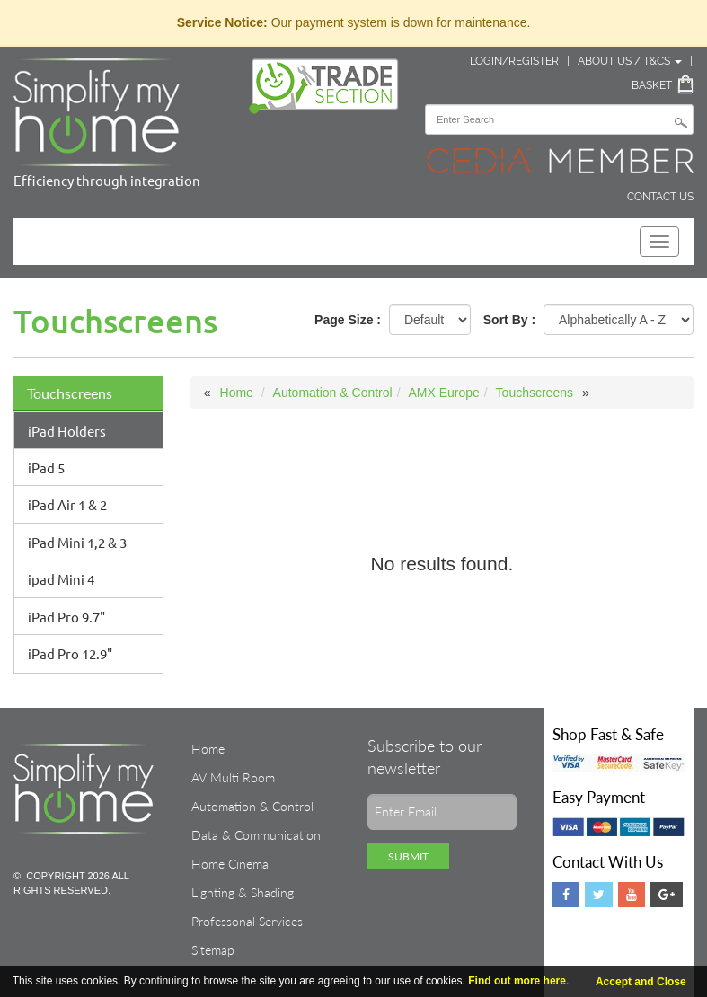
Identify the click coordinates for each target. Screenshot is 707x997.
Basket (652, 85)
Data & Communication (256, 835)
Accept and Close (641, 981)
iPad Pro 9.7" (66, 616)
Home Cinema (230, 863)
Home (236, 392)
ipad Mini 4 (61, 578)
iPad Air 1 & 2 (67, 504)
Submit (408, 856)
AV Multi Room (233, 777)
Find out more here (517, 981)
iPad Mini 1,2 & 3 (77, 542)
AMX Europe (443, 392)
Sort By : (509, 320)
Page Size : (347, 320)
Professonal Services (247, 921)
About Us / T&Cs (630, 61)
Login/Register (514, 61)
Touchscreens (69, 392)
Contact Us (660, 196)
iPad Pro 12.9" (70, 653)
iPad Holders (67, 430)
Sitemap (212, 949)
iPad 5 (46, 467)
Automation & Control (333, 392)
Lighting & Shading (242, 892)
